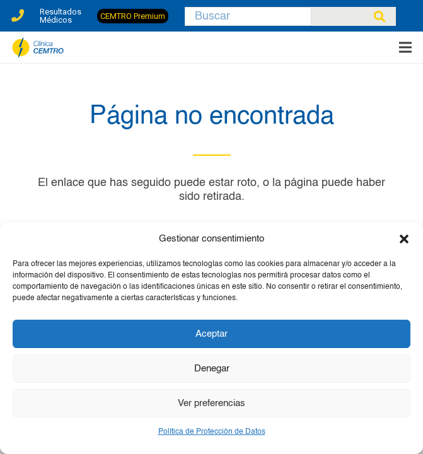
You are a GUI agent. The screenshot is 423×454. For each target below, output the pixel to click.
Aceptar (211, 334)
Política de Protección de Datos (211, 432)
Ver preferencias (211, 403)
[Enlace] (17, 12)
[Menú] (405, 47)
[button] (404, 239)
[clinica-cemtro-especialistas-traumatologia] (38, 48)
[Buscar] (248, 16)
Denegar (211, 368)
